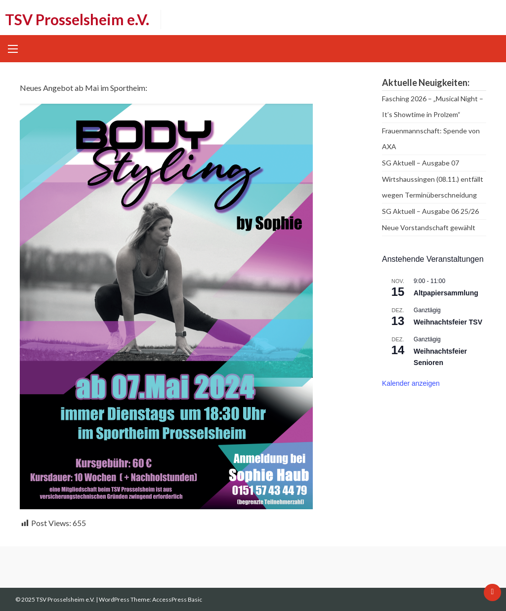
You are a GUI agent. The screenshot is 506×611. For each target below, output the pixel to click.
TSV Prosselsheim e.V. (77, 19)
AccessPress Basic (177, 599)
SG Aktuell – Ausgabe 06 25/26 (430, 211)
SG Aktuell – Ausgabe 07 (420, 163)
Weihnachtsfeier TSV (448, 322)
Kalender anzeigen (411, 383)
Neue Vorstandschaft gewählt (428, 227)
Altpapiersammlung (446, 293)
